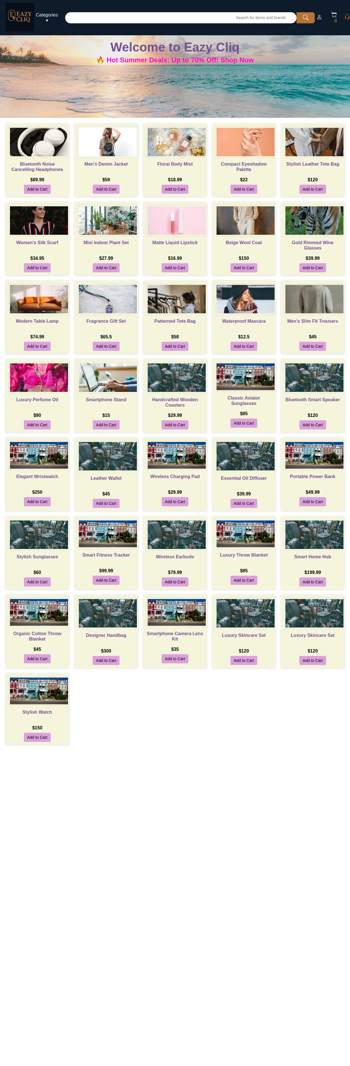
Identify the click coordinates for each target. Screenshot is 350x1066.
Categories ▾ (47, 18)
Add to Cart (37, 189)
